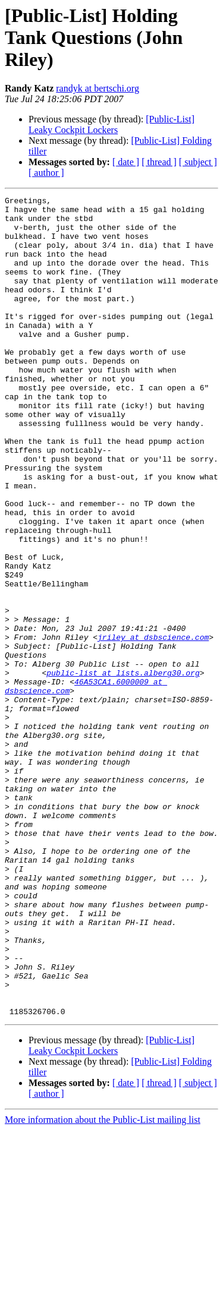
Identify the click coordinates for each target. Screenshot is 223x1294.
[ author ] (46, 173)
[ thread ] (159, 162)
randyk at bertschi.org (97, 88)
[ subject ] (198, 162)
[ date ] (125, 162)
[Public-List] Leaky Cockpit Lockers (111, 124)
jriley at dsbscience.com (153, 726)
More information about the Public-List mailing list (102, 1284)
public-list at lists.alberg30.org (122, 768)
